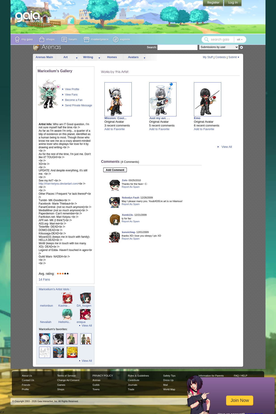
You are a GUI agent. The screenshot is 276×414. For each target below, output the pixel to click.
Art (66, 57)
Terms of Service (66, 375)
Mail (165, 384)
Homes (112, 57)
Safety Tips (169, 375)
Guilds (96, 384)
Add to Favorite (114, 129)
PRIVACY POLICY (103, 375)
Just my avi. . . (159, 118)
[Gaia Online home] (28, 16)
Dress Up (168, 380)
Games (61, 384)
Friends (26, 384)
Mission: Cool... (115, 118)
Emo (197, 118)
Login (233, 3)
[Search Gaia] (206, 39)
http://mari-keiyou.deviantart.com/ (58, 183)
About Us (27, 375)
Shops (60, 389)
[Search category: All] (240, 39)
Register (213, 3)
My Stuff (208, 57)
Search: (152, 47)
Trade (131, 389)
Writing (88, 57)
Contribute (133, 380)
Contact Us (28, 380)
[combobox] (224, 39)
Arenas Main (44, 57)
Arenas (96, 380)
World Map (169, 389)
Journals (132, 384)
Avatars (133, 57)
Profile (25, 389)
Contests (220, 57)
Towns (96, 389)
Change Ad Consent (68, 380)
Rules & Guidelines (138, 375)
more (76, 57)
